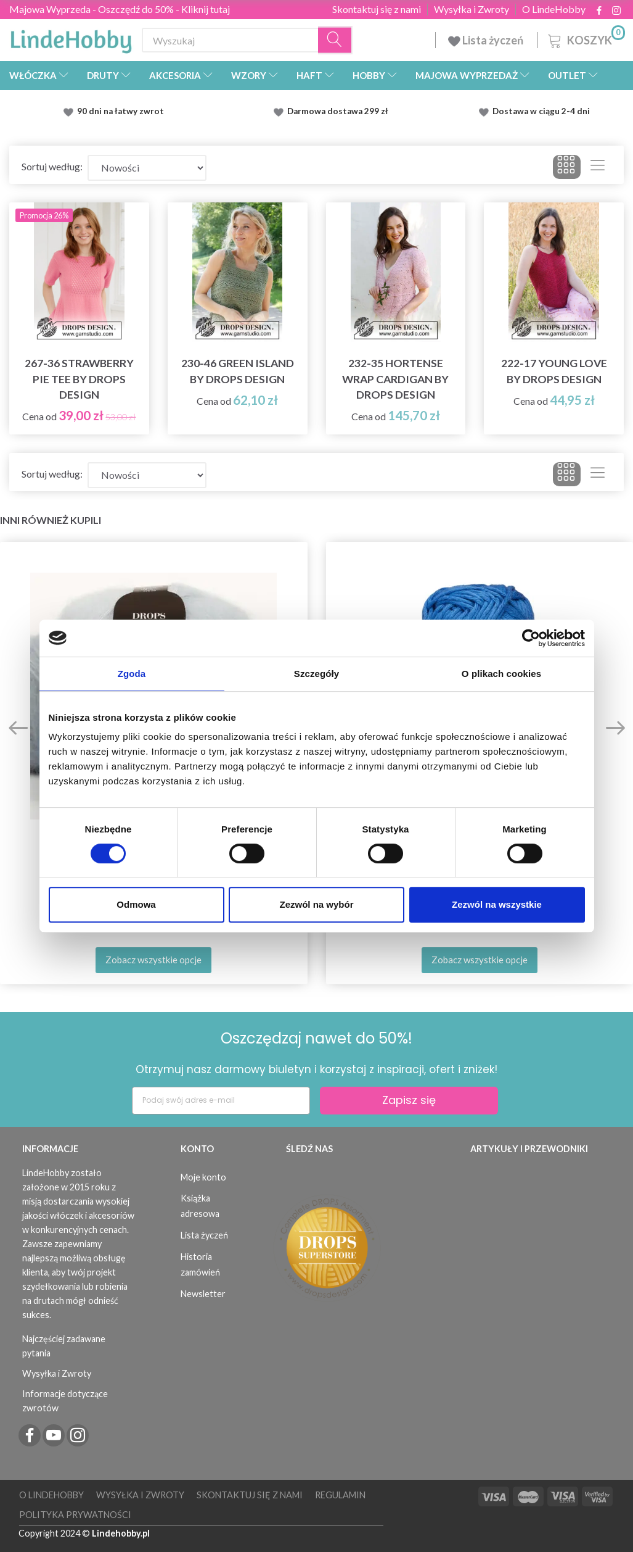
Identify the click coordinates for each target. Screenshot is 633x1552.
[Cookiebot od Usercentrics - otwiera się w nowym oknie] (531, 638)
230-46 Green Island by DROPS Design (237, 371)
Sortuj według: (52, 166)
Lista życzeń (486, 40)
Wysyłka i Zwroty (471, 9)
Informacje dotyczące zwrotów (65, 1400)
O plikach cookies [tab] (501, 673)
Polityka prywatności (75, 1514)
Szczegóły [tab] (316, 673)
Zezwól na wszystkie (497, 904)
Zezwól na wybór (316, 904)
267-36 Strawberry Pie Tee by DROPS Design (79, 378)
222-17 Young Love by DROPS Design (554, 371)
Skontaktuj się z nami (376, 9)
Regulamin (340, 1495)
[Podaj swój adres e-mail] (221, 1100)
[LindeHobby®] (71, 37)
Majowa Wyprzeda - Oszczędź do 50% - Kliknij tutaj (119, 9)
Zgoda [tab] (132, 673)
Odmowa (135, 904)
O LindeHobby (554, 9)
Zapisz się (409, 1100)
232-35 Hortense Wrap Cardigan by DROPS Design (395, 378)
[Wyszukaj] (335, 40)
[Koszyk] (585, 38)
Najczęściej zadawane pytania (63, 1346)
